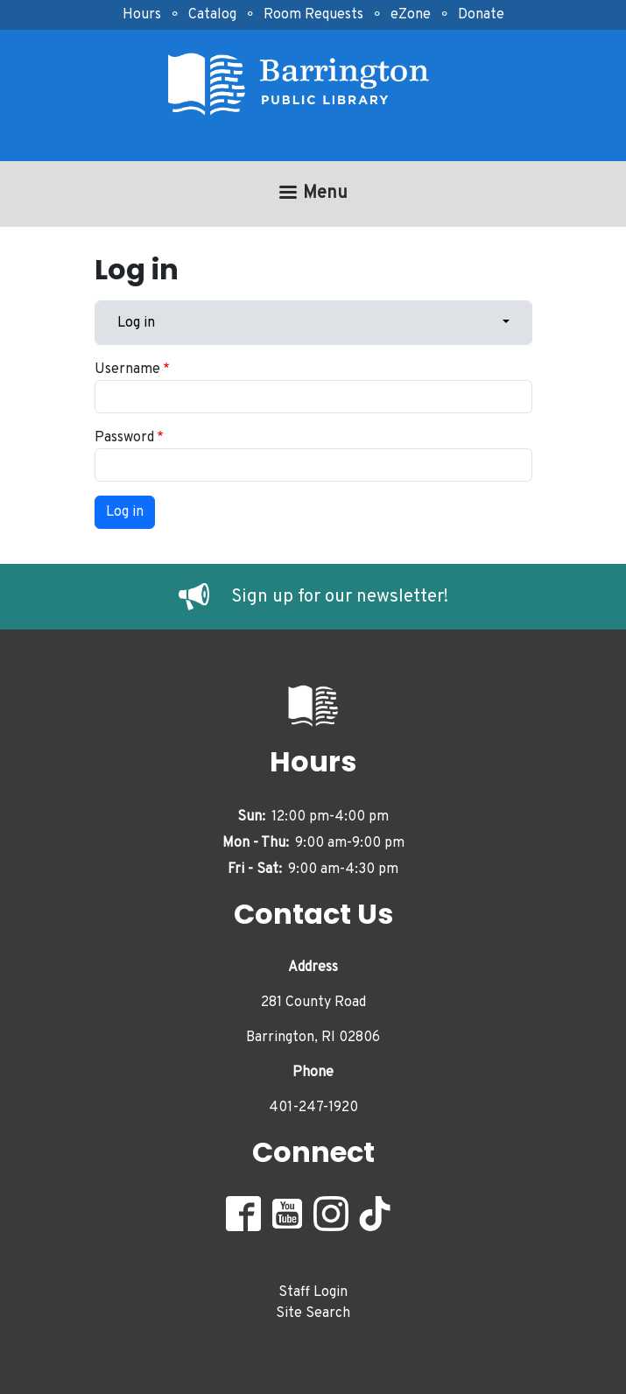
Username (127, 369)
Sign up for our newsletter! (339, 597)
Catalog (212, 15)
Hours (142, 15)
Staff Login (313, 1292)
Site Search (313, 1313)
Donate (481, 15)
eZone (410, 15)
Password (124, 438)
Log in (136, 323)
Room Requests (313, 15)
